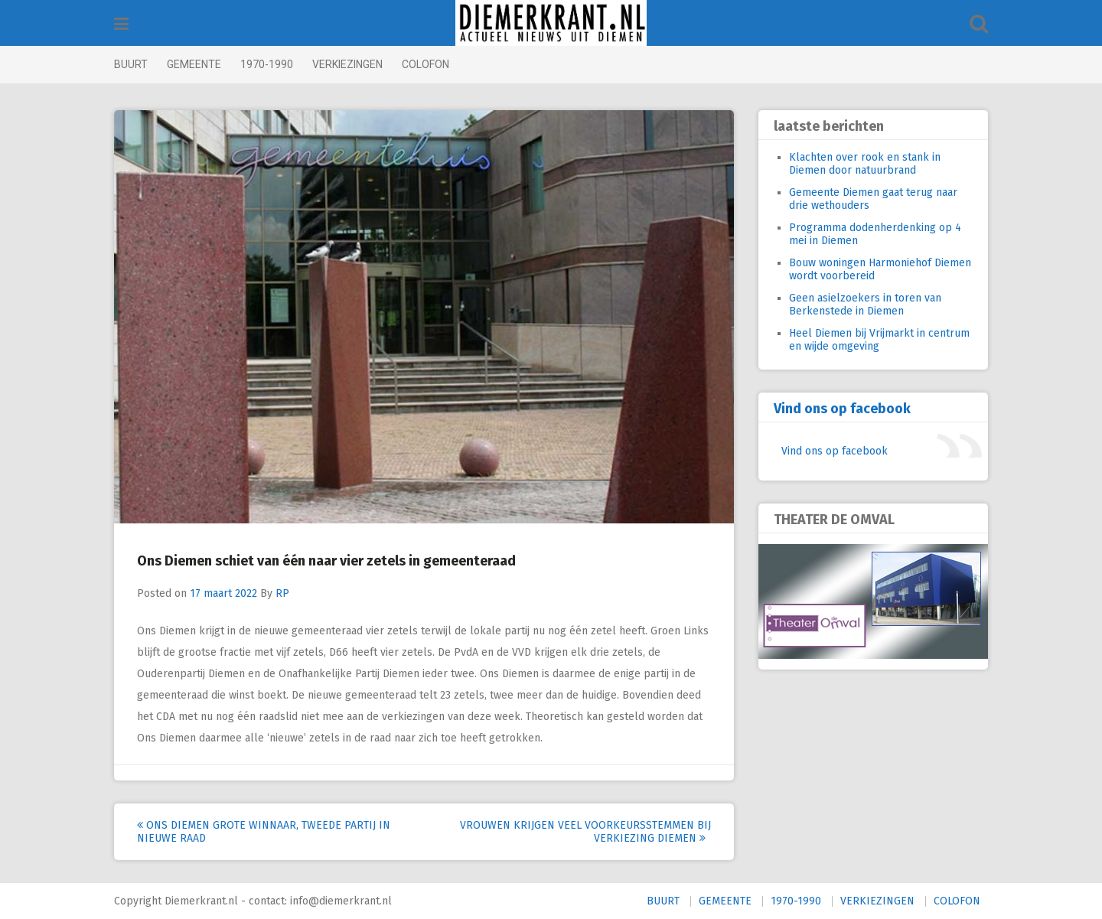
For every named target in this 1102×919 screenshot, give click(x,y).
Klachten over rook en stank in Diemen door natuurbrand (865, 164)
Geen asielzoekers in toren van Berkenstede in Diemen (865, 305)
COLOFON (425, 64)
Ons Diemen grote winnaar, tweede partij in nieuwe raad (263, 832)
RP (282, 593)
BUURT (131, 64)
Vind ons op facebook (842, 408)
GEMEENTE (194, 64)
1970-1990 (266, 64)
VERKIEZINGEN (347, 64)
